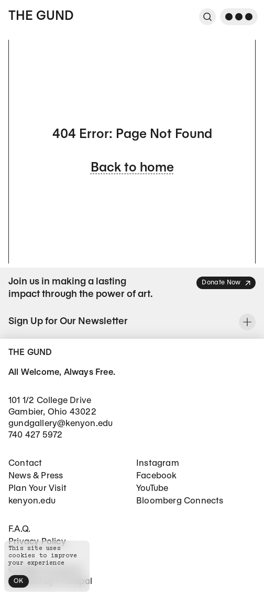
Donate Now (226, 283)
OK (19, 581)
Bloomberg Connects (180, 501)
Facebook (156, 476)
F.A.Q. (19, 529)
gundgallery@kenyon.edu (60, 424)
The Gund (40, 16)
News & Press (35, 476)
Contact (25, 463)
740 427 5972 (35, 435)
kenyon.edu (32, 501)
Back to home (132, 168)
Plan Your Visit (37, 488)
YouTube (152, 488)
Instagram (157, 463)
